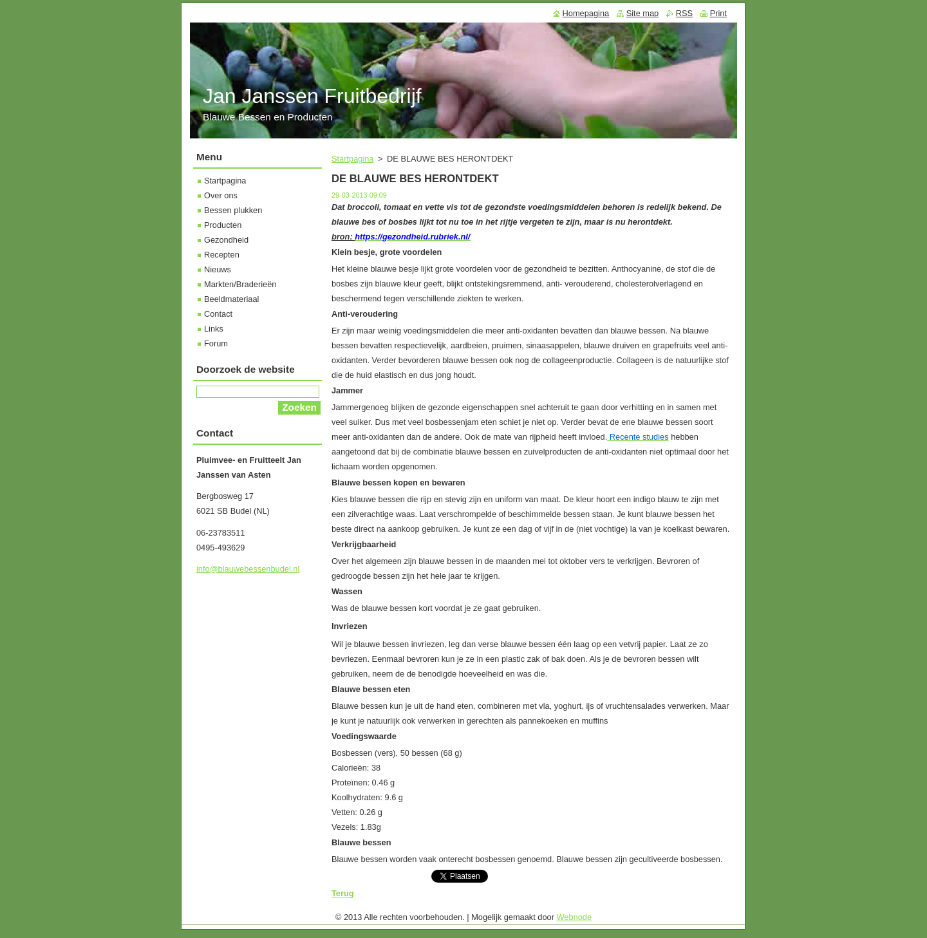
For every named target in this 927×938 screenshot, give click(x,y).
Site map (642, 13)
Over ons (221, 195)
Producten (222, 225)
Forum (216, 343)
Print (718, 13)
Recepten (221, 254)
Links (213, 328)
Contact (218, 314)
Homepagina (586, 13)
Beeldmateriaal (231, 299)
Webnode (574, 917)
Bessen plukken (233, 210)
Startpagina (352, 159)
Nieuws (217, 269)
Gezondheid (226, 240)
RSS (684, 13)
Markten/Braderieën (240, 284)
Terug (343, 893)
